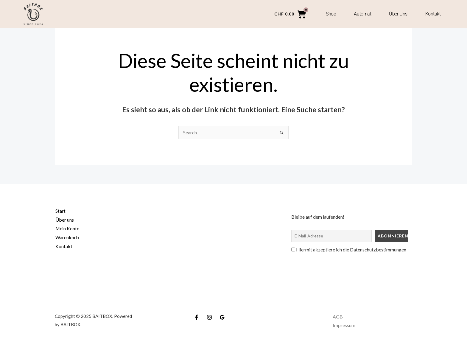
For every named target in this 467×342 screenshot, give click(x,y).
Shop (331, 14)
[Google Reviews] (222, 317)
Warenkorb (66, 237)
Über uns (398, 14)
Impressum (344, 325)
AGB (338, 316)
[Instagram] (209, 317)
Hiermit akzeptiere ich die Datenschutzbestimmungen (348, 249)
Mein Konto (67, 228)
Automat (362, 14)
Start (60, 211)
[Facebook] (196, 317)
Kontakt (433, 14)
